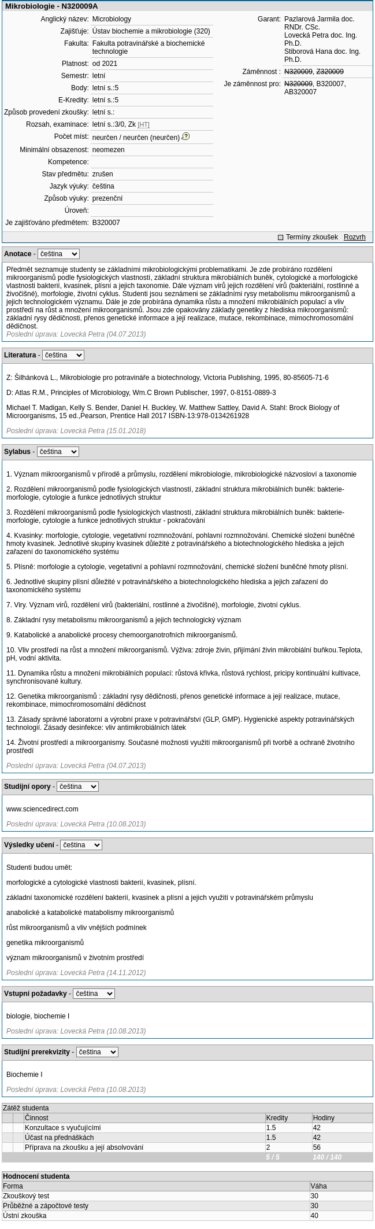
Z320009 (329, 72)
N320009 (298, 72)
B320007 (106, 223)
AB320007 (300, 92)
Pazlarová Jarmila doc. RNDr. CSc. (319, 23)
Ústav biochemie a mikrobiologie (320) (151, 31)
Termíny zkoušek (312, 237)
